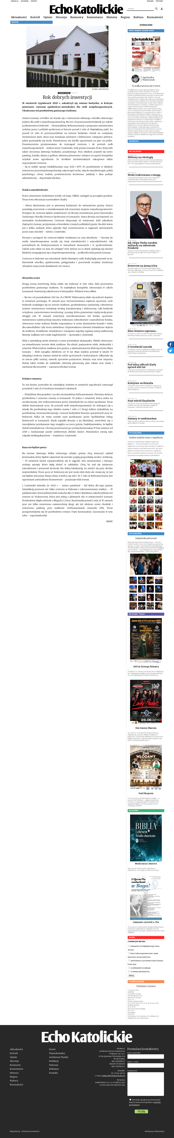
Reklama (54, 1068)
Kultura (138, 17)
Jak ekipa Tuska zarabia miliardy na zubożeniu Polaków (142, 245)
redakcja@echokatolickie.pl (113, 1076)
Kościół (35, 17)
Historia (111, 17)
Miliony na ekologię (140, 157)
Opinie (47, 17)
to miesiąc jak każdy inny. (139, 972)
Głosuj (131, 976)
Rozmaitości (155, 17)
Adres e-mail (132, 1062)
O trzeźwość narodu (140, 346)
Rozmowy (76, 17)
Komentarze (95, 17)
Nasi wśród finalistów (141, 400)
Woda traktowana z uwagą (144, 174)
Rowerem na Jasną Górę (142, 265)
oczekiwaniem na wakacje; (139, 968)
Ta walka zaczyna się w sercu (146, 86)
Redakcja (54, 1061)
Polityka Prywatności (30, 1131)
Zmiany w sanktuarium (142, 418)
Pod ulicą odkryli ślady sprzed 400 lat (142, 366)
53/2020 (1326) (64, 93)
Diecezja (61, 17)
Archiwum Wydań (58, 1057)
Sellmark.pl (159, 1131)
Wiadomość (132, 1071)
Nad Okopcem (146, 793)
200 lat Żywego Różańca (146, 666)
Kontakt (53, 1072)
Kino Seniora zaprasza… (142, 330)
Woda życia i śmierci (146, 863)
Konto (52, 1049)
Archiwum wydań (146, 25)
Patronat (53, 1065)
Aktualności (19, 17)
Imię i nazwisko (134, 1053)
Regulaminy (15, 1131)
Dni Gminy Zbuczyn (146, 728)
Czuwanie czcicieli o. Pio (146, 922)
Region (125, 17)
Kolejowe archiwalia (140, 383)
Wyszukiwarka (57, 1053)
